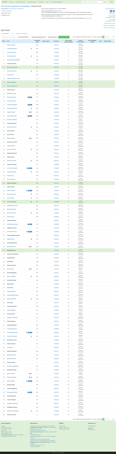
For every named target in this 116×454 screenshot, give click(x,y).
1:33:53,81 (56, 325)
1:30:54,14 (56, 242)
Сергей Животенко (12, 115)
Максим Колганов (11, 160)
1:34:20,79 (56, 347)
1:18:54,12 (56, 63)
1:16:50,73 (56, 59)
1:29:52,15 (56, 220)
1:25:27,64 (56, 142)
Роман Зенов (10, 175)
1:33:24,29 (56, 306)
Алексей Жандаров (12, 104)
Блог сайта (3, 430)
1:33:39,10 (56, 310)
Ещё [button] (47, 1)
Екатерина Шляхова (12, 67)
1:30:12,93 (56, 228)
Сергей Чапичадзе (11, 377)
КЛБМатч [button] (41, 1)
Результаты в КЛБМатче (109, 25)
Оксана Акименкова (12, 86)
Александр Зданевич (12, 332)
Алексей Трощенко (12, 71)
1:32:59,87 (56, 287)
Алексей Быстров (11, 52)
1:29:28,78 (56, 209)
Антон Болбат (10, 198)
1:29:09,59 (56, 201)
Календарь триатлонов (35, 429)
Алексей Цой (10, 269)
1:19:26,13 (56, 71)
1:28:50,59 (56, 186)
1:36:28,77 (56, 388)
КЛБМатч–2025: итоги (64, 427)
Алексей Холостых (12, 231)
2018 (50, 431)
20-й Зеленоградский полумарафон (15, 6)
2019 (47, 431)
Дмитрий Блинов (11, 354)
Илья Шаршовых (11, 56)
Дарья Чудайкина (11, 82)
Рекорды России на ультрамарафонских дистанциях (42, 440)
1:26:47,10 (56, 160)
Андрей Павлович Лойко (13, 78)
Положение (111, 16)
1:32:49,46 (56, 276)
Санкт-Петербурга (52, 427)
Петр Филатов (10, 216)
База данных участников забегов (38, 430)
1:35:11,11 (56, 362)
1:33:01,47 (56, 291)
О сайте (3, 426)
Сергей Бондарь (11, 310)
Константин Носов (12, 127)
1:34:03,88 (56, 332)
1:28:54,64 (56, 190)
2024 (44, 431)
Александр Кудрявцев (12, 366)
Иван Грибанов (11, 381)
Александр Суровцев (12, 224)
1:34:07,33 (56, 336)
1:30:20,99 (56, 231)
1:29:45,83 (56, 213)
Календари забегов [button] (20, 1)
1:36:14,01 (56, 377)
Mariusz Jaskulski (11, 149)
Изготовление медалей (56, 1)
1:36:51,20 (56, 403)
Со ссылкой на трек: (23, 37)
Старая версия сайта (6, 433)
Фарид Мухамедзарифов (13, 59)
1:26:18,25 (56, 157)
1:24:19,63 (56, 123)
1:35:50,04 (56, 373)
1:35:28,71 (56, 366)
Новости (11, 1)
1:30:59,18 (56, 246)
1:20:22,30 (56, 86)
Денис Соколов (11, 373)
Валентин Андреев (12, 119)
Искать (105, 1)
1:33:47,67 (56, 317)
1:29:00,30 (56, 194)
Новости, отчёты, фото (109, 27)
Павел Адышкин (11, 44)
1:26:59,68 (56, 164)
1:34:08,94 (56, 343)
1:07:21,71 (56, 44)
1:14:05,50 (56, 52)
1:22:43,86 (56, 97)
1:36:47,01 (56, 399)
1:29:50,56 (56, 216)
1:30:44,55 (56, 235)
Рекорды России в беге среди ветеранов (39, 439)
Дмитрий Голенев (11, 194)
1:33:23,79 (56, 302)
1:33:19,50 (56, 298)
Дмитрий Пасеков (11, 209)
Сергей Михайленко (12, 108)
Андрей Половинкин (12, 317)
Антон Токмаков (11, 179)
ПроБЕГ (4, 2)
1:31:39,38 (56, 261)
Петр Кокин (10, 347)
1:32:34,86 (56, 265)
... (110, 37)
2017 (53, 431)
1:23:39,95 (56, 115)
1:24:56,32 (56, 130)
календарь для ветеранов (48, 426)
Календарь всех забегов (36, 426)
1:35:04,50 (56, 358)
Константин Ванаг (11, 101)
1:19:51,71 (56, 82)
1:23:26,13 (56, 104)
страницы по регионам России (8, 436)
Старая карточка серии (109, 23)
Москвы (45, 427)
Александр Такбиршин (13, 410)
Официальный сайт (110, 8)
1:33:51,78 (56, 321)
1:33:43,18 (56, 313)
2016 (55, 431)
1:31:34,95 (56, 254)
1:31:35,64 (56, 257)
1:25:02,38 (56, 134)
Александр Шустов (12, 328)
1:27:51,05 (56, 168)
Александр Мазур (11, 171)
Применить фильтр (63, 37)
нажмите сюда (88, 18)
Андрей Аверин (11, 145)
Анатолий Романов (12, 336)
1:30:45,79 (56, 239)
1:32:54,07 (56, 280)
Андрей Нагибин (11, 291)
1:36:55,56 (56, 407)
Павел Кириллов (11, 212)
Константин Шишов (12, 168)
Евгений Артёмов (11, 97)
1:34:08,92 (56, 340)
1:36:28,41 (56, 384)
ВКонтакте (15, 434)
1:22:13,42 (56, 93)
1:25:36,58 (56, 145)
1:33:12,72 (56, 295)
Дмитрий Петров (11, 246)
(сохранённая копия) (110, 17)
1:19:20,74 (56, 67)
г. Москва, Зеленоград (6, 10)
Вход (111, 1)
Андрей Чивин (10, 239)
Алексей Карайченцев (12, 295)
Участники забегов (32, 1)
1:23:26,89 (56, 108)
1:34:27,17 (56, 351)
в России (52, 442)
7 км (12, 33)
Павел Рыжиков (11, 190)
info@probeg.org (92, 426)
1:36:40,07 (56, 396)
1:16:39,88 (56, 56)
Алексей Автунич (11, 298)
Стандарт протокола (35, 446)
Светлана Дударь (11, 201)
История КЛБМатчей (64, 429)
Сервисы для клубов (6, 427)
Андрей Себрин (11, 112)
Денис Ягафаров (11, 276)
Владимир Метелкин (12, 205)
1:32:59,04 (56, 284)
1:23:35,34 (56, 112)
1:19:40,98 (56, 74)
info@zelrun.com (57, 10)
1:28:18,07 (56, 175)
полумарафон (5, 33)
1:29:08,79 (56, 198)
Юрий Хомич (10, 74)
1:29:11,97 (56, 205)
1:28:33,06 (56, 179)
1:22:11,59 (56, 89)
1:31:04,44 (56, 250)
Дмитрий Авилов (11, 358)
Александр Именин (12, 48)
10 (113, 37)
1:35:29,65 (56, 369)
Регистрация (112, 13)
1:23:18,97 (56, 101)
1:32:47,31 (56, 272)
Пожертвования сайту (6, 431)
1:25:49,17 (56, 153)
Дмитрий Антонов (11, 93)
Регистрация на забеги (6, 429)
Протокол (112, 19)
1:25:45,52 (56, 149)
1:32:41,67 (56, 269)
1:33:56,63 (56, 328)
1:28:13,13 (56, 171)
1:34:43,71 (56, 354)
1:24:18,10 (56, 119)
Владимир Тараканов (12, 403)
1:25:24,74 (56, 138)
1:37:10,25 (56, 414)
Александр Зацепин (12, 392)
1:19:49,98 (56, 78)
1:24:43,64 (56, 127)
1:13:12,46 (56, 48)
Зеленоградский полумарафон (16, 8)
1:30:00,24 (56, 224)
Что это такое (62, 426)
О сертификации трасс (35, 434)
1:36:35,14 (56, 392)
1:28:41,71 (56, 183)
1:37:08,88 (56, 411)
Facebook (21, 434)
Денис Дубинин (11, 138)
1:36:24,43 (56, 381)
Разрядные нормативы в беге (37, 445)
